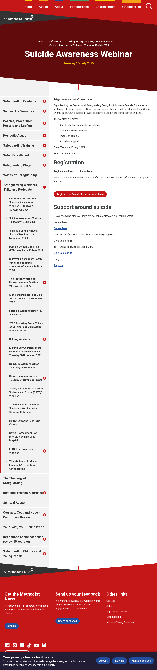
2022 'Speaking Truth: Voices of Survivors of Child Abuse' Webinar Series (26, 327)
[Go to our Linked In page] (22, 645)
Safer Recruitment (16, 155)
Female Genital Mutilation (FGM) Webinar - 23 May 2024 (26, 248)
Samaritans (60, 228)
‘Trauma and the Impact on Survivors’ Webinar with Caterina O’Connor (24, 408)
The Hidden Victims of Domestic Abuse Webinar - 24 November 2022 (24, 282)
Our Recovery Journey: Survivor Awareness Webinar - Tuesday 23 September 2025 (22, 204)
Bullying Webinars (19, 339)
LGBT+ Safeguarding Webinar (21, 451)
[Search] (149, 6)
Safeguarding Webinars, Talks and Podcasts (92, 41)
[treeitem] (48, 101)
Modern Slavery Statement (120, 622)
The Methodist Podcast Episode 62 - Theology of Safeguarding (23, 465)
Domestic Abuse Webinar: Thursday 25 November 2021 (26, 365)
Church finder (105, 7)
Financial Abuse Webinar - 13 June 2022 (26, 312)
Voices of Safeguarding (20, 175)
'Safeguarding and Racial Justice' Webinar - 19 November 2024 (23, 234)
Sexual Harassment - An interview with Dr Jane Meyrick (23, 437)
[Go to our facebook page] (7, 645)
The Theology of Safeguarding (14, 480)
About (59, 7)
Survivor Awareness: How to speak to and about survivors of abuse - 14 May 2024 (26, 265)
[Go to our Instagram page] (14, 645)
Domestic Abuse (14, 135)
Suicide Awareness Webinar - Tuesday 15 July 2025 (79, 45)
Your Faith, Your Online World (24, 527)
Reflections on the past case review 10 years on (23, 539)
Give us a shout (63, 253)
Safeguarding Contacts (19, 101)
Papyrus (58, 265)
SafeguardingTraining (18, 145)
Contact (110, 600)
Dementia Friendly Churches (23, 493)
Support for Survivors (18, 111)
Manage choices (141, 660)
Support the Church (116, 611)
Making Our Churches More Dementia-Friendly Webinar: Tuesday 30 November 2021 (25, 351)
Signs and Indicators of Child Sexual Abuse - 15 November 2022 (26, 298)
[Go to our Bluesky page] (44, 645)
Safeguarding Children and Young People (22, 554)
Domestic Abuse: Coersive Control (25, 422)
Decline (119, 660)
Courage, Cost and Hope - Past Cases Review (21, 515)
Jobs (109, 606)
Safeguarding (131, 7)
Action (43, 7)
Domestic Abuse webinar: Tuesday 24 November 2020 (25, 378)
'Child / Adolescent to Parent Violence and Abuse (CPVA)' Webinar (26, 392)
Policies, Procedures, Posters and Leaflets (18, 123)
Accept (103, 660)
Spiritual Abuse (14, 503)
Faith (28, 7)
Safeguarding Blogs (17, 165)
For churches (79, 7)
